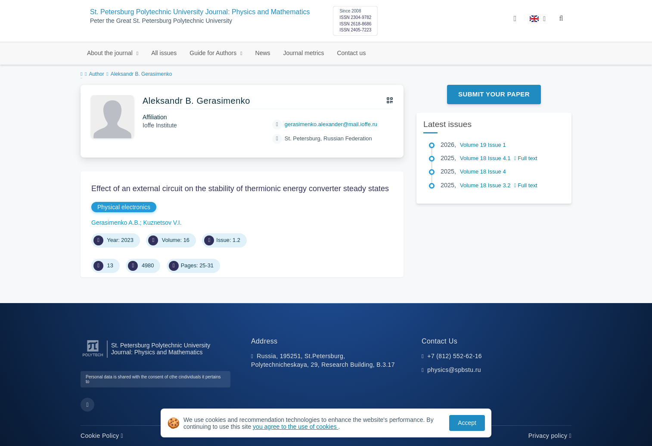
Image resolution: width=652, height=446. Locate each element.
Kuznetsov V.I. (162, 222)
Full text (525, 158)
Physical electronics (123, 207)
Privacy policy (549, 435)
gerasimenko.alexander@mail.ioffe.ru (331, 124)
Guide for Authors (213, 53)
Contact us (351, 53)
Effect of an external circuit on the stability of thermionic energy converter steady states (240, 188)
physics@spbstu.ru (454, 369)
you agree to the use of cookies (295, 426)
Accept (467, 422)
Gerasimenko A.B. (115, 222)
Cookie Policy (102, 435)
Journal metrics (303, 53)
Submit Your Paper (494, 94)
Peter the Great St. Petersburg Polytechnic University (161, 21)
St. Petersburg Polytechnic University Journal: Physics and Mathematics (200, 11)
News (262, 53)
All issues (164, 53)
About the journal (110, 53)
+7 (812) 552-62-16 (454, 356)
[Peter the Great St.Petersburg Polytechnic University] (93, 356)
